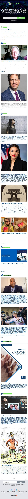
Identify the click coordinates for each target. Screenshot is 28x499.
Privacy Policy (22, 491)
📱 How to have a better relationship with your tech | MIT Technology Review (13, 233)
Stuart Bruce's (14, 492)
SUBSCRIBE (21, 17)
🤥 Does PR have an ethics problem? (7, 465)
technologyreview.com (3, 182)
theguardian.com (2, 71)
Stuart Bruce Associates (21, 301)
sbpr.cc (1, 337)
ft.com (1, 109)
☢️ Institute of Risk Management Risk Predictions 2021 (10, 383)
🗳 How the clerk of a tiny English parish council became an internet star (13, 61)
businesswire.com (2, 271)
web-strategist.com (3, 141)
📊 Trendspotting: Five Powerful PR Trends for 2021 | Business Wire (12, 263)
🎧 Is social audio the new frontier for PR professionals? (10, 134)
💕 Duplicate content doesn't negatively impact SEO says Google (11, 203)
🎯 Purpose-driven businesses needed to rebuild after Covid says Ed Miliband (13, 101)
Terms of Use (18, 491)
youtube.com (2, 304)
